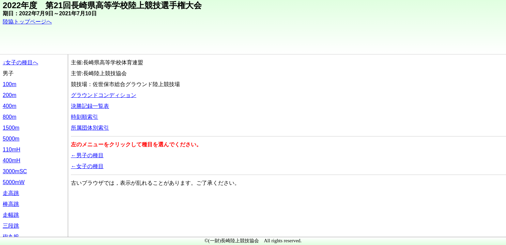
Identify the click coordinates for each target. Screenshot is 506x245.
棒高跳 (11, 204)
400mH (11, 160)
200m (9, 95)
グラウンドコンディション (103, 95)
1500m (11, 128)
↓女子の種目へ (20, 62)
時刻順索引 (84, 117)
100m (9, 84)
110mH (11, 149)
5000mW (14, 182)
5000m (11, 139)
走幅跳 (11, 215)
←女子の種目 (87, 166)
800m (9, 117)
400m (9, 106)
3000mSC (15, 171)
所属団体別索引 (90, 128)
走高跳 (11, 193)
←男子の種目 (87, 155)
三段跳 (11, 226)
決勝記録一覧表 (90, 106)
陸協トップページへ (27, 21)
